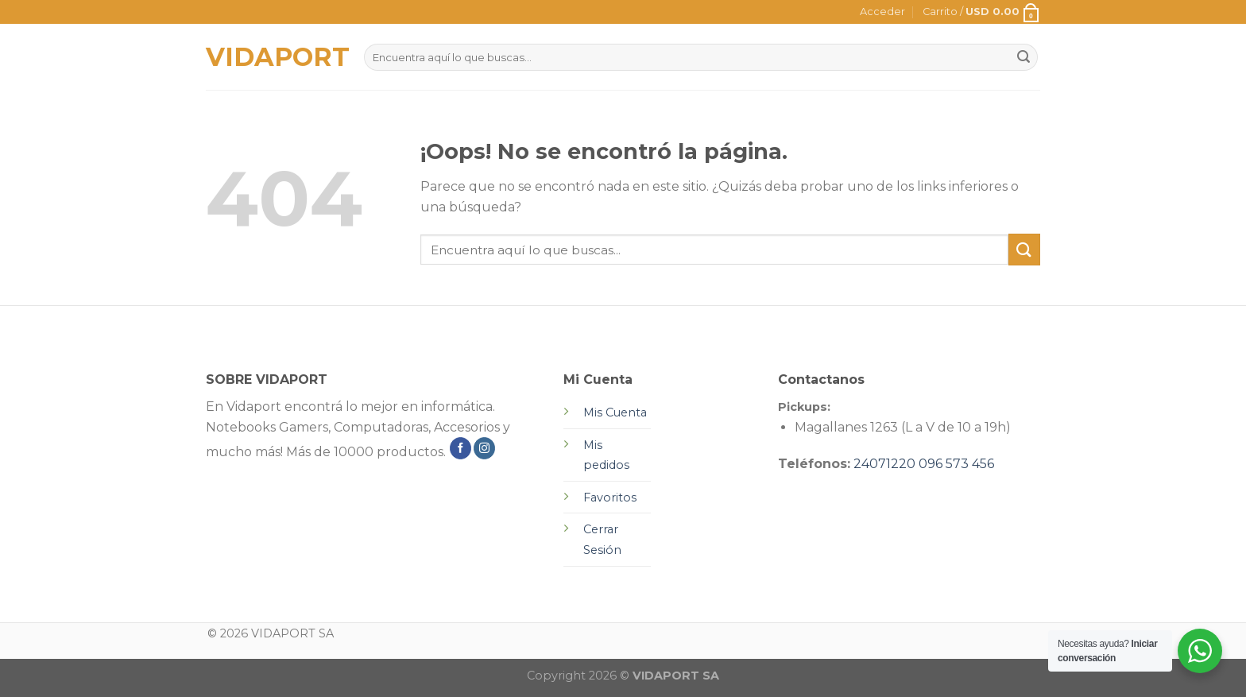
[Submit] (1024, 249)
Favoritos (610, 497)
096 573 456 (956, 463)
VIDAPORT (273, 57)
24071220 (884, 463)
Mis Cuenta (615, 412)
